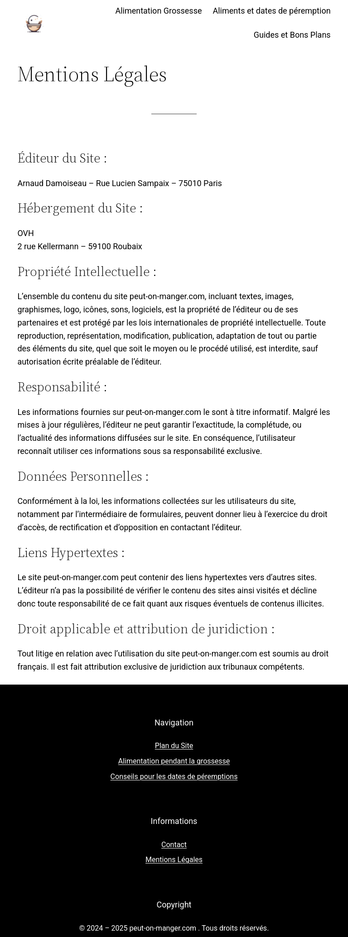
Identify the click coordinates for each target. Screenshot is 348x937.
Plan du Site (174, 745)
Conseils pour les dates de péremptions (174, 776)
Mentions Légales (174, 859)
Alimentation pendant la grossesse (174, 761)
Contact (174, 844)
